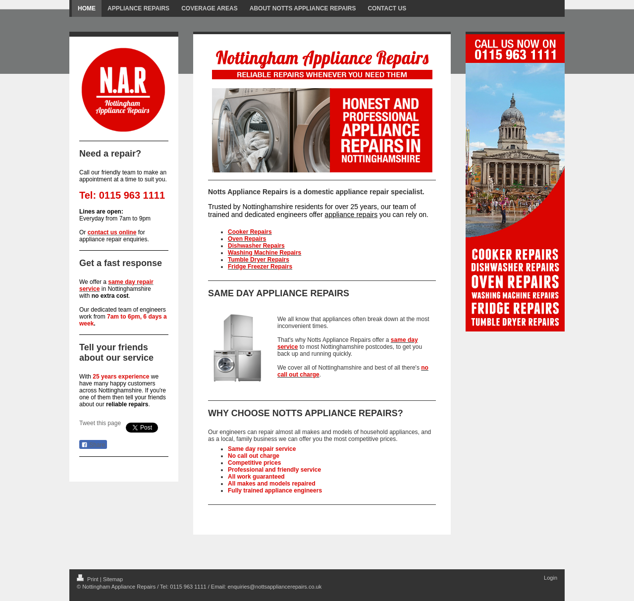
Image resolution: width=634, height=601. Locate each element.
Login (550, 578)
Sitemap (113, 579)
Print (88, 579)
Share (93, 444)
